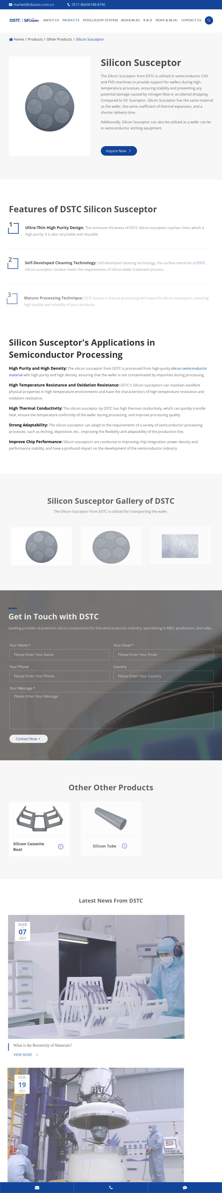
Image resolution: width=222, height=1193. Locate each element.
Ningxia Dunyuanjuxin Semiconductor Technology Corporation (81, 1165)
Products (70, 20)
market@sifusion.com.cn (34, 4)
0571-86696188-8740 (88, 4)
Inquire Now (120, 153)
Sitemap (15, 1174)
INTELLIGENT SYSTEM (100, 20)
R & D (147, 20)
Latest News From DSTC (111, 907)
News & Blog (166, 20)
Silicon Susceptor (90, 39)
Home (19, 39)
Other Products (59, 39)
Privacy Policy (41, 1174)
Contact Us (191, 20)
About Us (51, 20)
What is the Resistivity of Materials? (32, 974)
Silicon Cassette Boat (28, 846)
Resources (130, 20)
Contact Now (31, 741)
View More (23, 987)
